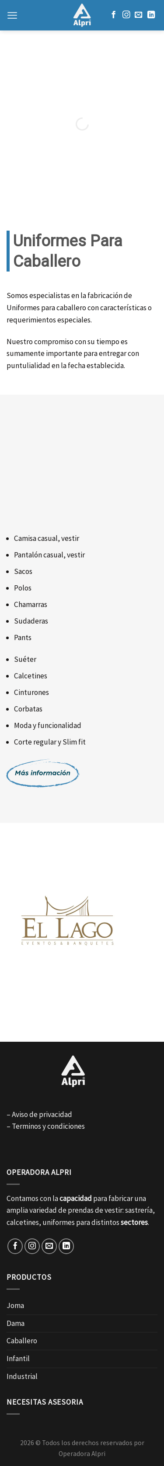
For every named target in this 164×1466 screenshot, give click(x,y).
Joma (15, 1305)
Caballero (22, 1340)
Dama (15, 1323)
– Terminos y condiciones (46, 1126)
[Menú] (12, 15)
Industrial (22, 1376)
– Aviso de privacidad (39, 1114)
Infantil (18, 1358)
